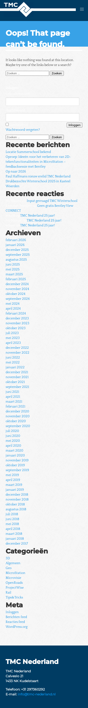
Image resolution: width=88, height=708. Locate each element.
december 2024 (17, 284)
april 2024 (13, 309)
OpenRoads (14, 583)
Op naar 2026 (16, 171)
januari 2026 (15, 245)
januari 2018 (15, 539)
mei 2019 (12, 475)
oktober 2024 (15, 294)
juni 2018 (12, 519)
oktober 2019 (15, 465)
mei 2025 (12, 269)
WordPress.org (16, 627)
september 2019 (17, 470)
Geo (8, 568)
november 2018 (17, 499)
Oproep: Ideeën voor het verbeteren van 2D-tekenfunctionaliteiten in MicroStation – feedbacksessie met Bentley (38, 162)
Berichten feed (16, 617)
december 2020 (17, 411)
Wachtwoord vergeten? (23, 130)
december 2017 (17, 544)
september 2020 (18, 426)
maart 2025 (14, 274)
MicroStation (15, 573)
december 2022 (17, 348)
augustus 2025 (16, 260)
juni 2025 (13, 264)
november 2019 (17, 460)
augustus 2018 (16, 509)
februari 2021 (15, 406)
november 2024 (17, 289)
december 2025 (17, 250)
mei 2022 (13, 362)
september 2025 (18, 255)
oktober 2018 (15, 504)
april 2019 (13, 480)
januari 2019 (15, 490)
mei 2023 (13, 338)
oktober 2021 (15, 382)
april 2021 (13, 397)
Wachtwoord (15, 110)
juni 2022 (13, 357)
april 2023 (13, 343)
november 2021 (17, 377)
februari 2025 (16, 279)
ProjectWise (15, 588)
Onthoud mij (18, 125)
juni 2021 (12, 392)
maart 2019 (14, 485)
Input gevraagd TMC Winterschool (52, 201)
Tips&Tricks (14, 597)
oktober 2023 (16, 328)
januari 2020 (15, 455)
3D (8, 558)
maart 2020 (14, 450)
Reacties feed (15, 622)
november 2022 (17, 353)
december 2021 (17, 372)
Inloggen (12, 612)
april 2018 (13, 529)
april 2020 (13, 446)
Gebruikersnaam (18, 94)
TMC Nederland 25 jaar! (37, 216)
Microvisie (13, 578)
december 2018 (17, 495)
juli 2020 (12, 431)
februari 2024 (16, 313)
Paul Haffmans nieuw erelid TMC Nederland (38, 176)
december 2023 (17, 318)
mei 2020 (13, 441)
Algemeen (13, 563)
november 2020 (18, 416)
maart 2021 (14, 402)
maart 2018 (14, 534)
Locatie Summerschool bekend (28, 152)
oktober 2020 (16, 421)
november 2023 (17, 323)
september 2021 (17, 387)
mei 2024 (12, 304)
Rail (8, 592)
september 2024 (18, 299)
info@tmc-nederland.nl (37, 694)
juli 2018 (12, 514)
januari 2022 (15, 367)
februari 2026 (16, 240)
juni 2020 (13, 436)
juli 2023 (12, 333)
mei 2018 (12, 524)
